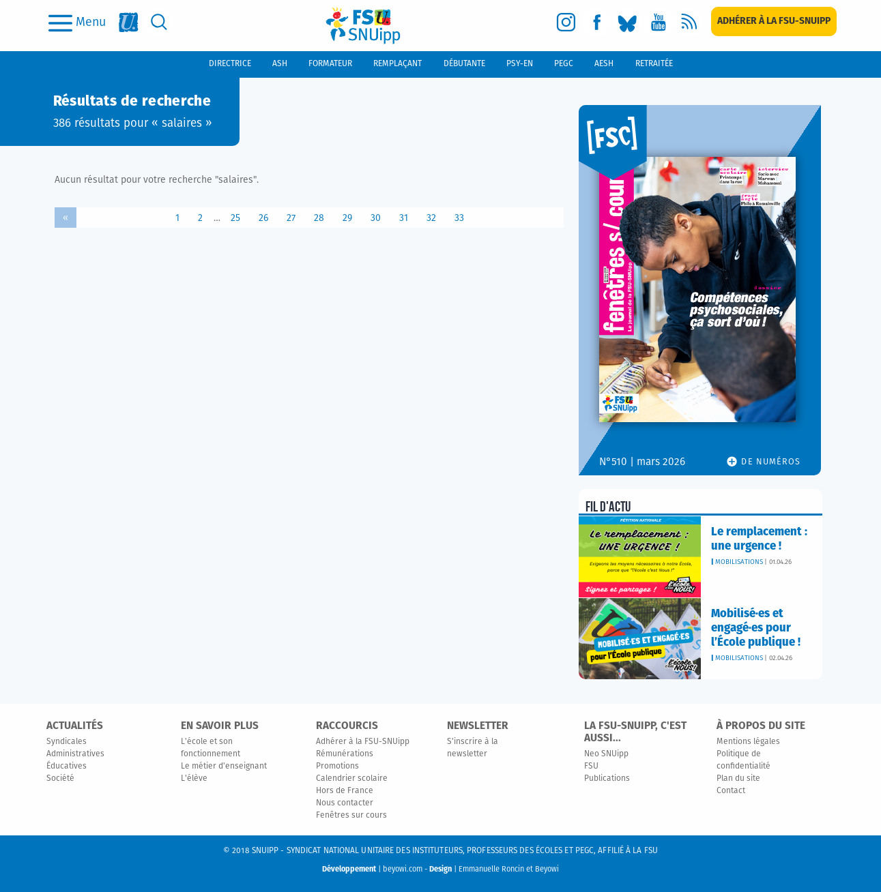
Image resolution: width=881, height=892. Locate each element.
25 (235, 218)
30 (376, 218)
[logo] (363, 25)
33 (459, 218)
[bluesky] (627, 22)
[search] (159, 22)
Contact (731, 791)
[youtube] (658, 22)
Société (60, 779)
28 (319, 218)
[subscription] (774, 21)
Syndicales (66, 742)
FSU (591, 766)
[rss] (689, 22)
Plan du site (738, 779)
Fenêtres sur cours (351, 816)
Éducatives (66, 766)
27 (291, 218)
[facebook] (596, 22)
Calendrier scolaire (352, 779)
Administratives (75, 754)
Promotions (337, 766)
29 (347, 218)
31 (403, 218)
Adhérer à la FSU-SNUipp (362, 742)
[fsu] (128, 22)
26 (263, 218)
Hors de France (344, 791)
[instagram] (566, 22)
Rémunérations (344, 754)
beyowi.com (402, 869)
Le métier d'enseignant (224, 766)
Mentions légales (748, 742)
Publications (607, 779)
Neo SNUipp (606, 754)
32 (431, 218)
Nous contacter (344, 803)
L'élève (194, 779)
